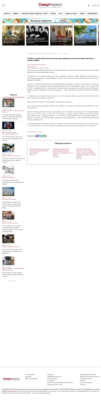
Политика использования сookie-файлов (60, 382)
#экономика (5, 177)
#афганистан (35, 68)
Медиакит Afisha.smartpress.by (90, 376)
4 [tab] (54, 47)
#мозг (15, 132)
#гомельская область (16, 155)
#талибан (40, 68)
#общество (5, 110)
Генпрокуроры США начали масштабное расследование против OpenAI (13, 182)
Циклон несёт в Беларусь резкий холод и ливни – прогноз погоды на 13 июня (13, 274)
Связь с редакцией (31, 378)
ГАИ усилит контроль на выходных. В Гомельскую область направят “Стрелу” (13, 160)
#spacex (14, 199)
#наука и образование (7, 132)
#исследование (6, 134)
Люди (82, 13)
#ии (10, 177)
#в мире (29, 68)
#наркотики (11, 110)
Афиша (15, 13)
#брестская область (19, 110)
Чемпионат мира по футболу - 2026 (34, 13)
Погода (53, 13)
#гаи (9, 155)
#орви (15, 246)
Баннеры (83, 380)
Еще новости (13, 281)
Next (97, 34)
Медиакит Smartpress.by (88, 374)
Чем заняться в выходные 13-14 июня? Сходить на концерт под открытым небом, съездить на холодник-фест (85, 40)
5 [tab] (57, 47)
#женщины (46, 68)
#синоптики (9, 270)
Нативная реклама (86, 378)
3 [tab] (51, 47)
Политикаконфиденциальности (54, 375)
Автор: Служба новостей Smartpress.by (36, 64)
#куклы (16, 223)
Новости (7, 13)
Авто (60, 13)
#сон (18, 246)
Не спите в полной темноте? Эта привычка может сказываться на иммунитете (12, 251)
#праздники (11, 223)
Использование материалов (52, 379)
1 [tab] (45, 47)
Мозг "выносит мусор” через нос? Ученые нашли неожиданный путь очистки (12, 138)
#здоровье (10, 246)
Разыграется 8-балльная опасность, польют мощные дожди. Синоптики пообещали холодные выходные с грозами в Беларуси (86, 152)
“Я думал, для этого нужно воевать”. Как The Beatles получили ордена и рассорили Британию (37, 40)
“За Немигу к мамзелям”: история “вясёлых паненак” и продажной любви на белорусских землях (13, 40)
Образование (92, 13)
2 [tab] (48, 47)
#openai (13, 177)
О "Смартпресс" (30, 374)
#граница (4, 112)
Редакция (28, 376)
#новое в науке (14, 134)
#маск (10, 199)
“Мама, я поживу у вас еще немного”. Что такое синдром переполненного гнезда (61, 39)
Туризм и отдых (71, 13)
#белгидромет (20, 268)
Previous (3, 34)
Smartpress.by (12, 391)
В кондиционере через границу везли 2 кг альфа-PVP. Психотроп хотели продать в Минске (12, 116)
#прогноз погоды (12, 268)
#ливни (4, 270)
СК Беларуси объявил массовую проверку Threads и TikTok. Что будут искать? (39, 151)
